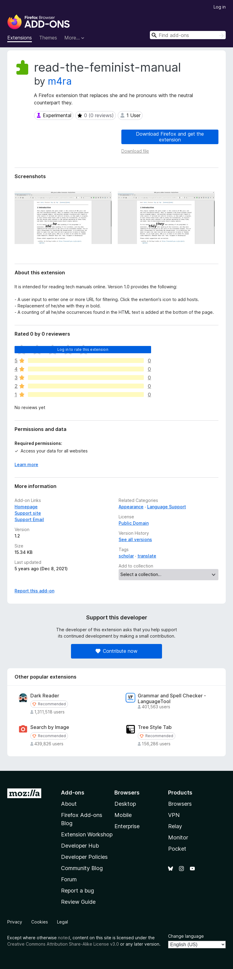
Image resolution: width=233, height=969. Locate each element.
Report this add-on (34, 590)
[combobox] (188, 35)
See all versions (135, 539)
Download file (135, 151)
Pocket (177, 848)
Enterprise (127, 826)
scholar (126, 555)
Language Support (166, 506)
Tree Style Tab (155, 727)
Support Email (29, 519)
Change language (186, 936)
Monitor (178, 837)
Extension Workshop (87, 834)
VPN (174, 815)
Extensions (19, 38)
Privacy (14, 921)
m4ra (60, 81)
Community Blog (82, 868)
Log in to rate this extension (82, 349)
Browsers (180, 804)
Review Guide (78, 902)
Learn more (26, 464)
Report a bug (77, 890)
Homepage (26, 506)
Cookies (39, 921)
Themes (48, 38)
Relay (175, 826)
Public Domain (134, 523)
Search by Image (49, 727)
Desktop (125, 804)
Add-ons (72, 792)
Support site (28, 513)
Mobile (123, 815)
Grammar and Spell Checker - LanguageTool (172, 698)
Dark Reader (44, 696)
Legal (62, 921)
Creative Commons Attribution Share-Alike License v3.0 (63, 944)
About (69, 804)
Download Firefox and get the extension (170, 137)
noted (64, 937)
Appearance (131, 506)
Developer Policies (84, 857)
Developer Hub (80, 845)
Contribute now (116, 651)
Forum (69, 879)
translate (146, 555)
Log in (220, 6)
